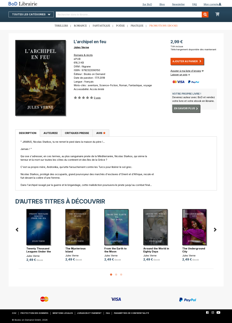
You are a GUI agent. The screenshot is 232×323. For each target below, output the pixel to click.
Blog (162, 4)
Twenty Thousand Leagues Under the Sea (38, 251)
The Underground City (193, 250)
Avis (101, 133)
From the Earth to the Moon (115, 250)
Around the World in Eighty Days (156, 250)
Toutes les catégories (31, 14)
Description (27, 133)
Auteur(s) (51, 133)
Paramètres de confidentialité (131, 313)
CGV (14, 313)
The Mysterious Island (75, 250)
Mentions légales (63, 313)
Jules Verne (81, 47)
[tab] (27, 133)
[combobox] (132, 14)
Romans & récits (83, 55)
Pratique (137, 26)
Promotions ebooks (163, 26)
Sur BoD (147, 4)
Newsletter (178, 4)
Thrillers (61, 26)
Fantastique (101, 26)
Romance (80, 26)
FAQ (194, 4)
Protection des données (34, 313)
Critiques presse (77, 133)
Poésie (120, 26)
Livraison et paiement (89, 313)
